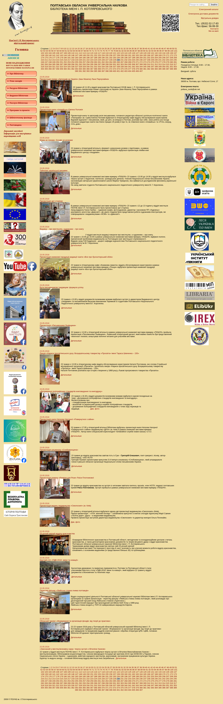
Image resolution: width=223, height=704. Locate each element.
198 (133, 57)
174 (42, 57)
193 (114, 57)
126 (133, 53)
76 (106, 51)
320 (50, 66)
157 (114, 55)
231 (122, 60)
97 (163, 51)
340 (126, 66)
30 (119, 48)
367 (91, 69)
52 (41, 51)
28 (114, 48)
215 (61, 60)
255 (76, 62)
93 (152, 51)
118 (103, 53)
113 (84, 53)
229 (114, 60)
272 (141, 62)
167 (152, 55)
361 (69, 69)
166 (148, 55)
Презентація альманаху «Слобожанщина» (59, 450)
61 (66, 51)
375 (122, 69)
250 (57, 62)
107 (61, 53)
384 (156, 69)
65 (77, 51)
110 (72, 53)
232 (125, 60)
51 (176, 48)
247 (46, 62)
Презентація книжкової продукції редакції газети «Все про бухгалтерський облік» (76, 257)
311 (152, 64)
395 (95, 71)
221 (84, 60)
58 (58, 51)
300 (110, 64)
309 (145, 64)
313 (160, 64)
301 (114, 64)
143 (61, 55)
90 (144, 51)
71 (93, 51)
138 (42, 55)
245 (175, 60)
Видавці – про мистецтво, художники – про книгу (62, 229)
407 (141, 71)
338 (118, 66)
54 (47, 51)
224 (95, 60)
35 (133, 48)
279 (167, 62)
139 (46, 55)
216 (65, 60)
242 (163, 60)
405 (133, 71)
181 (69, 57)
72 (95, 51)
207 (167, 57)
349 (160, 66)
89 (141, 51)
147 (76, 55)
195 (122, 57)
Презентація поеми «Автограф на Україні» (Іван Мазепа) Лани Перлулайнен (74, 79)
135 (167, 53)
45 (160, 48)
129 (145, 53)
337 (114, 66)
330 (88, 66)
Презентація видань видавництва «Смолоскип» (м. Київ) (65, 506)
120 (110, 53)
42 (151, 48)
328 (80, 66)
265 (114, 62)
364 (80, 69)
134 (164, 53)
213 (54, 60)
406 (137, 71)
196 (126, 57)
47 (165, 48)
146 (72, 55)
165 (145, 55)
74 (101, 51)
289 (69, 64)
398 (107, 71)
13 (73, 48)
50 (173, 48)
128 (141, 53)
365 (84, 69)
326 (72, 66)
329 (84, 66)
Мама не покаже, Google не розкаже (56, 140)
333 (99, 66)
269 (129, 62)
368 (95, 69)
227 (107, 60)
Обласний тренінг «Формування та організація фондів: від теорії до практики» (75, 621)
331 (91, 66)
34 (130, 48)
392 (84, 71)
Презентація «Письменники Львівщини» (58, 325)
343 (137, 66)
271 (137, 62)
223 (91, 60)
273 (145, 62)
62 (68, 51)
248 (50, 62)
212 (50, 60)
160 (126, 55)
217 (69, 60)
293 (84, 64)
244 (171, 60)
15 (78, 48)
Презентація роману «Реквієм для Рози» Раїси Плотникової (67, 478)
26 (108, 48)
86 (133, 51)
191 (107, 57)
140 (50, 55)
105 (54, 53)
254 (72, 62)
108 (65, 53)
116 (95, 53)
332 (95, 66)
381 (145, 69)
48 (168, 48)
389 (175, 69)
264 (110, 62)
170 (164, 55)
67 (82, 51)
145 (69, 55)
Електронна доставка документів (203, 14)
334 (103, 66)
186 (88, 57)
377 (129, 69)
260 (95, 62)
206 (164, 57)
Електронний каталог (208, 9)
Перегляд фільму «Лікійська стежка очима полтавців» (64, 590)
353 (175, 66)
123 (122, 53)
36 (135, 48)
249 (54, 62)
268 (126, 62)
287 (61, 64)
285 (54, 64)
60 (63, 51)
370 (103, 69)
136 (171, 53)
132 (156, 53)
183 (76, 57)
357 (54, 69)
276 (156, 62)
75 (104, 51)
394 (91, 71)
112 (80, 53)
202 (148, 57)
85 (131, 51)
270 (133, 62)
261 (99, 62)
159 (122, 55)
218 (72, 60)
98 (166, 51)
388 (171, 69)
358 (57, 69)
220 (80, 60)
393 (88, 71)
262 (103, 62)
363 (76, 69)
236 (141, 60)
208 (171, 57)
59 (60, 51)
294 (88, 64)
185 (84, 57)
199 (137, 57)
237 (144, 60)
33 (127, 48)
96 (160, 51)
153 (99, 55)
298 (103, 64)
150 (88, 55)
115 (91, 53)
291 (76, 64)
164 (141, 55)
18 (87, 48)
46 (162, 48)
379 (137, 69)
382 (148, 69)
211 (46, 60)
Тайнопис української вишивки (53, 170)
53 (44, 51)
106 (57, 53)
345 (145, 66)
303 (122, 64)
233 (129, 60)
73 (98, 51)
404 (129, 71)
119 (107, 53)
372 (110, 69)
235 (137, 60)
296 (95, 64)
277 (160, 62)
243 (167, 60)
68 (85, 51)
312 (156, 64)
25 (105, 48)
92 (150, 51)
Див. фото (94, 409)
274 (148, 62)
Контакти (214, 29)
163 (137, 55)
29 (116, 48)
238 (148, 60)
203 (152, 57)
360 (65, 69)
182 (72, 57)
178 (57, 57)
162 (133, 55)
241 (160, 60)
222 (88, 60)
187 (91, 57)
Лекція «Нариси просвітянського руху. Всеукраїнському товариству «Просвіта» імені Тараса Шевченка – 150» (89, 353)
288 (65, 64)
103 (46, 53)
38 (141, 48)
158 (118, 55)
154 (103, 55)
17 (84, 48)
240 (156, 60)
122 (118, 53)
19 (89, 48)
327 (76, 66)
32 (124, 48)
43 (154, 48)
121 (114, 53)
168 (156, 55)
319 (46, 66)
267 (122, 62)
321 (54, 66)
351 (167, 66)
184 (80, 57)
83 (125, 51)
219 (76, 60)
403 (126, 71)
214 (57, 60)
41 (149, 48)
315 (167, 64)
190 (103, 57)
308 (141, 64)
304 (126, 64)
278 (164, 62)
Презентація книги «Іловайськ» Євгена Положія (61, 109)
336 (110, 66)
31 (122, 48)
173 (175, 55)
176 (50, 57)
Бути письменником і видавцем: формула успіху (61, 287)
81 (120, 51)
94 (155, 51)
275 (152, 62)
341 (129, 66)
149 (84, 55)
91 (147, 51)
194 (118, 57)
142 (57, 55)
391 (80, 71)
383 (152, 69)
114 (88, 53)
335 (107, 66)
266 (118, 62)
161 (129, 55)
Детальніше (78, 96)
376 (126, 69)
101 (175, 51)
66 (79, 51)
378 (133, 69)
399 (110, 71)
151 (91, 55)
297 (99, 64)
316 (171, 64)
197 (129, 57)
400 (114, 71)
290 (72, 64)
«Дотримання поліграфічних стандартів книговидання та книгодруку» (71, 391)
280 (171, 62)
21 (95, 48)
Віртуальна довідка (209, 18)
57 (55, 51)
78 (112, 51)
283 (46, 64)
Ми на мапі (213, 31)
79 (114, 51)
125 (129, 53)
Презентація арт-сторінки (51, 201)
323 (61, 66)
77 (109, 51)
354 (42, 69)
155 (107, 55)
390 (76, 71)
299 (107, 64)
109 (69, 53)
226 (103, 60)
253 (69, 62)
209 (175, 57)
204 (156, 57)
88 (139, 51)
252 (65, 62)
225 (99, 60)
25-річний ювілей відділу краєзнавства (57, 533)
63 (71, 51)
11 (68, 48)
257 (84, 62)
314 (164, 64)
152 (95, 55)
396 (99, 71)
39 (143, 48)
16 (81, 48)
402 (122, 71)
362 (72, 69)
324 (65, 66)
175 (46, 57)
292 (80, 64)
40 (146, 48)
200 (141, 57)
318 (42, 66)
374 (118, 69)
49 (170, 48)
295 (91, 64)
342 (133, 66)
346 (148, 66)
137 (175, 53)
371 (107, 69)
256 (80, 62)
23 (100, 48)
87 (136, 51)
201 (145, 57)
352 (171, 66)
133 (160, 53)
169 (160, 55)
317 (175, 64)
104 (50, 53)
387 (167, 69)
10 (65, 48)
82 (123, 51)
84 (128, 51)
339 (122, 66)
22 (97, 48)
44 (157, 48)
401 (118, 71)
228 (110, 60)
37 (138, 48)
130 (148, 53)
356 (50, 69)
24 (103, 48)
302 (118, 64)
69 (87, 51)
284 (50, 64)
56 (52, 51)
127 (137, 53)
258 (88, 62)
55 (49, 51)
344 (141, 66)
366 (88, 69)
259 (91, 62)
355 (46, 69)
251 (61, 62)
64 (74, 51)
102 (42, 53)
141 (54, 55)
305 (129, 64)
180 (65, 57)
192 (110, 57)
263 (107, 62)
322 (57, 66)
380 (141, 69)
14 (76, 48)
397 (103, 71)
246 (42, 62)
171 (167, 55)
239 (152, 60)
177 (54, 57)
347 (152, 66)
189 (99, 57)
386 (164, 69)
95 (158, 51)
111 (76, 53)
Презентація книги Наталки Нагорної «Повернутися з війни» (67, 419)
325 (69, 66)
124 (126, 53)
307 (137, 64)
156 (110, 55)
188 (95, 57)
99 (168, 51)
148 (80, 55)
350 (164, 66)
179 (61, 57)
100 (171, 51)
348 (156, 66)
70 (90, 51)
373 (114, 69)
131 (152, 53)
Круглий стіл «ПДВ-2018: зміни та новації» (59, 560)
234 (133, 60)
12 (70, 48)
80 (117, 51)
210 (42, 60)
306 (133, 64)
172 (171, 55)
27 (111, 48)
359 (61, 69)
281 (175, 62)
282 (42, 64)
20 (92, 48)
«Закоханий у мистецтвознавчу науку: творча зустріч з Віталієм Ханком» (72, 649)
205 (160, 57)
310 (148, 64)
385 (160, 69)
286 (57, 64)
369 (99, 69)
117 (99, 53)
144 (65, 55)
